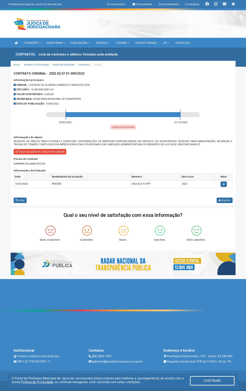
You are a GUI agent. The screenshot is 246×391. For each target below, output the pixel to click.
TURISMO (122, 42)
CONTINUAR (212, 381)
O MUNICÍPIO (32, 42)
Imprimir (224, 200)
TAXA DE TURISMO (146, 42)
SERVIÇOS (103, 42)
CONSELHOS (182, 42)
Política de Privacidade (37, 382)
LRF (166, 42)
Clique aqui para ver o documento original (40, 151)
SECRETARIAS (56, 42)
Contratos (84, 64)
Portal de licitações (64, 64)
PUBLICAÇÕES (80, 42)
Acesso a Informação (36, 64)
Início (17, 64)
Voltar (20, 200)
